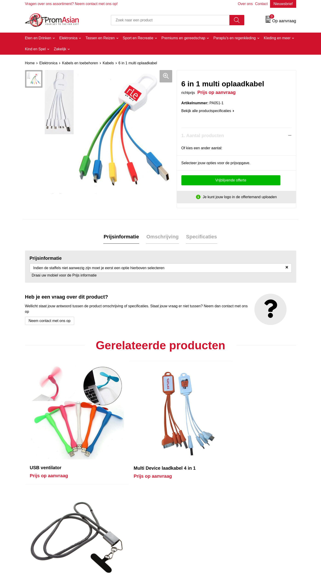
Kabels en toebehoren (80, 63)
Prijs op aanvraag (49, 439)
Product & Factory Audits (186, 520)
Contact (261, 4)
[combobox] (170, 20)
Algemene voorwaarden (252, 513)
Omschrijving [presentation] (162, 237)
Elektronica (48, 63)
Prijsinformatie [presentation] (121, 237)
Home (30, 63)
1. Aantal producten (202, 135)
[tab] (121, 237)
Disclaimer (242, 534)
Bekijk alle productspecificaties (207, 111)
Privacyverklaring (247, 527)
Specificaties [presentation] (201, 237)
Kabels (108, 63)
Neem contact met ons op (49, 321)
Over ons (245, 4)
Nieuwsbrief (283, 4)
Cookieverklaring (247, 520)
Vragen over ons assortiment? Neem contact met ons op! (71, 4)
